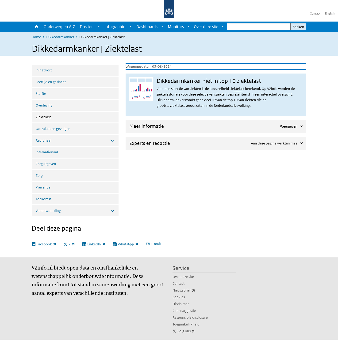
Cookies (179, 297)
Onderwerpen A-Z (59, 26)
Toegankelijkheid (186, 324)
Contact (315, 13)
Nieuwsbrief (194, 290)
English (329, 13)
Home (36, 27)
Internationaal (47, 152)
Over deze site (206, 26)
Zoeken (298, 27)
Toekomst (43, 199)
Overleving (44, 105)
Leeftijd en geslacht (51, 82)
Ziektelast (56, 116)
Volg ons (196, 331)
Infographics (115, 26)
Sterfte (41, 93)
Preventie (43, 187)
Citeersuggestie (184, 310)
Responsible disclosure (190, 317)
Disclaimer (181, 304)
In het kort (44, 70)
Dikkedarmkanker (60, 37)
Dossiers (87, 26)
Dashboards (146, 26)
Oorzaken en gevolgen (53, 128)
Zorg (39, 175)
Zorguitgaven (46, 164)
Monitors (176, 26)
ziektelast (237, 88)
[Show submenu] (99, 27)
